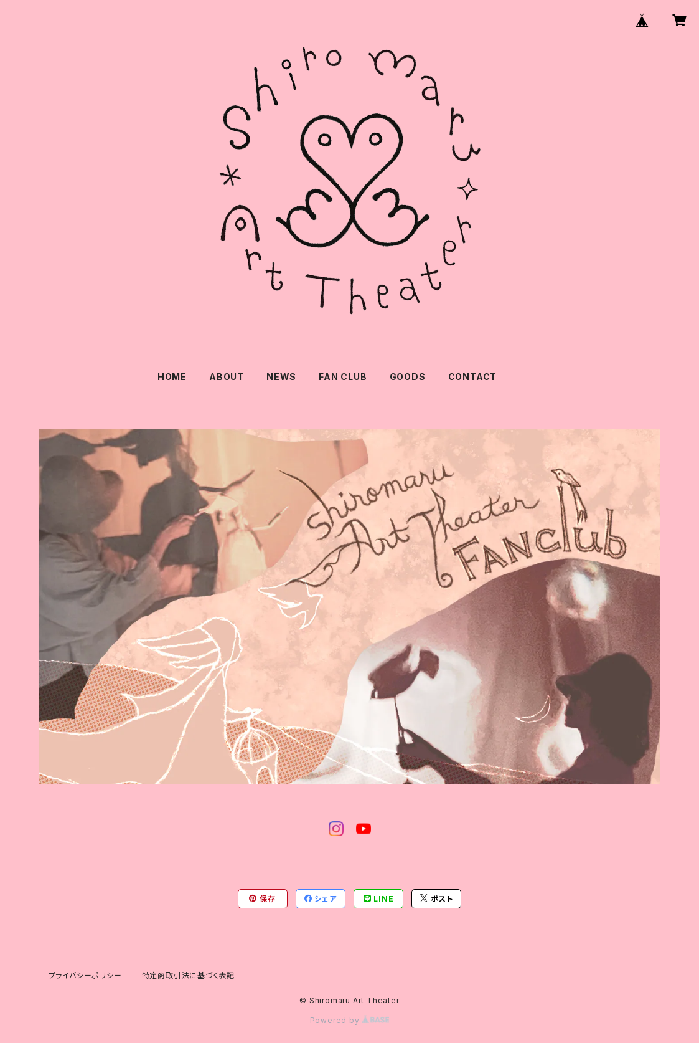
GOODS (408, 376)
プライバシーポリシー (85, 975)
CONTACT (472, 376)
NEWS (281, 376)
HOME (172, 376)
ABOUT (226, 376)
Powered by (350, 1020)
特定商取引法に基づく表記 (188, 975)
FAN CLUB (343, 376)
